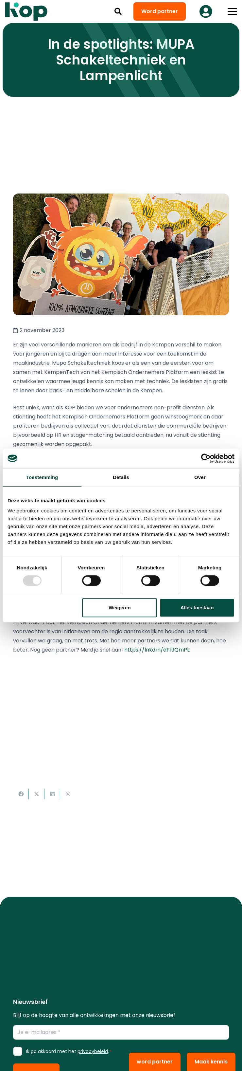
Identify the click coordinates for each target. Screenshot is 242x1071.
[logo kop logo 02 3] (26, 11)
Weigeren (119, 607)
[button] (118, 11)
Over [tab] (200, 477)
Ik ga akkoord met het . (69, 1051)
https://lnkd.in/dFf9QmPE (157, 650)
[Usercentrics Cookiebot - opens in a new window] (205, 458)
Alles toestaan (197, 607)
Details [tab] (121, 477)
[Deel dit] (21, 794)
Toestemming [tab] (42, 477)
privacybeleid (93, 1051)
